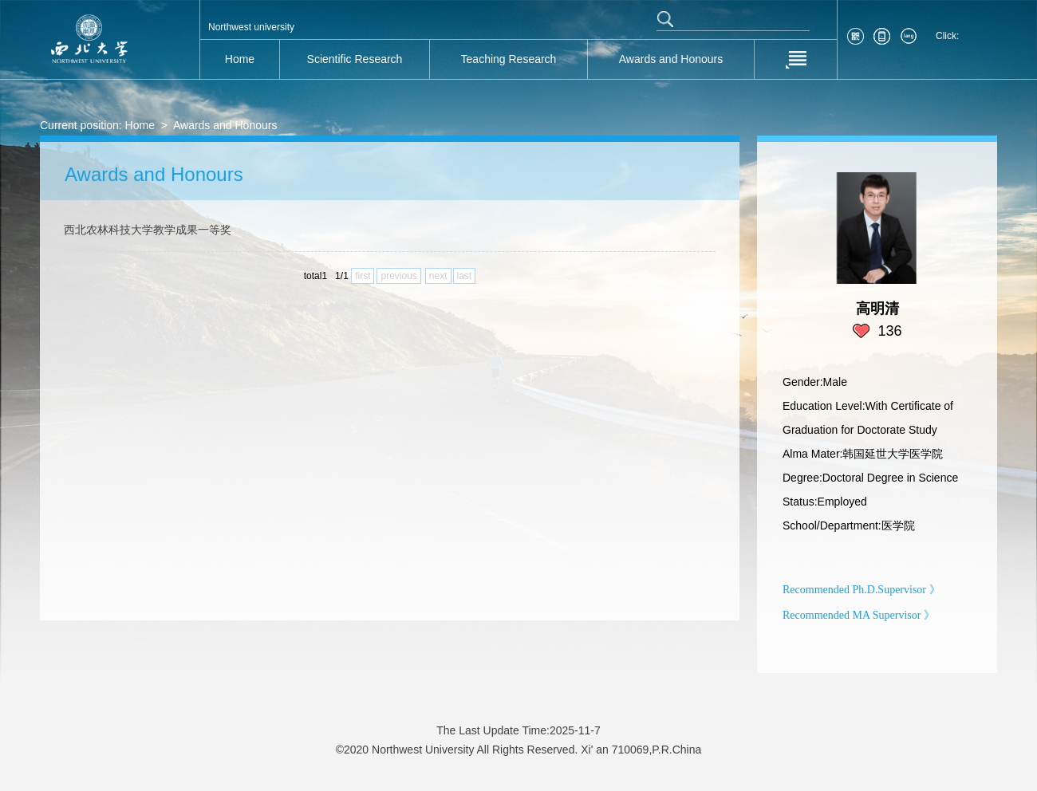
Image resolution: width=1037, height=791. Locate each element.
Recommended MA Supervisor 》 (859, 615)
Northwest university (251, 27)
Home (140, 125)
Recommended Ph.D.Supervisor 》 (861, 590)
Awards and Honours (225, 125)
